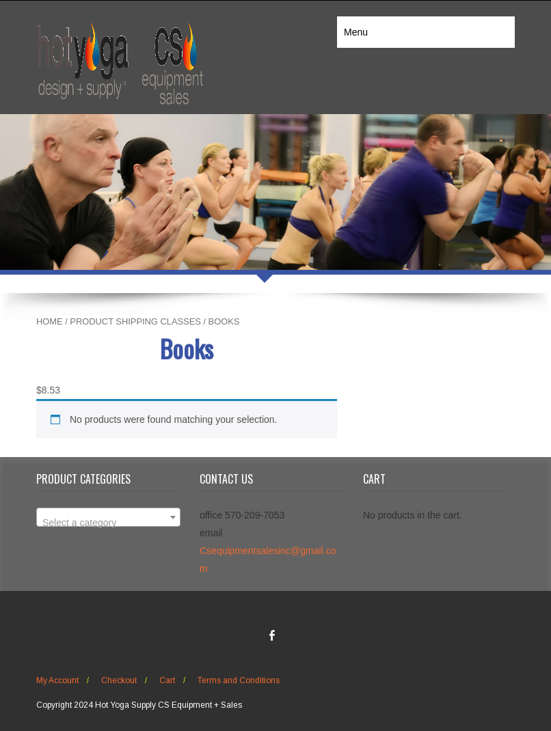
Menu (356, 32)
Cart (167, 680)
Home (49, 321)
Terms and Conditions (239, 680)
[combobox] (108, 517)
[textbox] (108, 522)
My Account (57, 680)
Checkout (119, 680)
